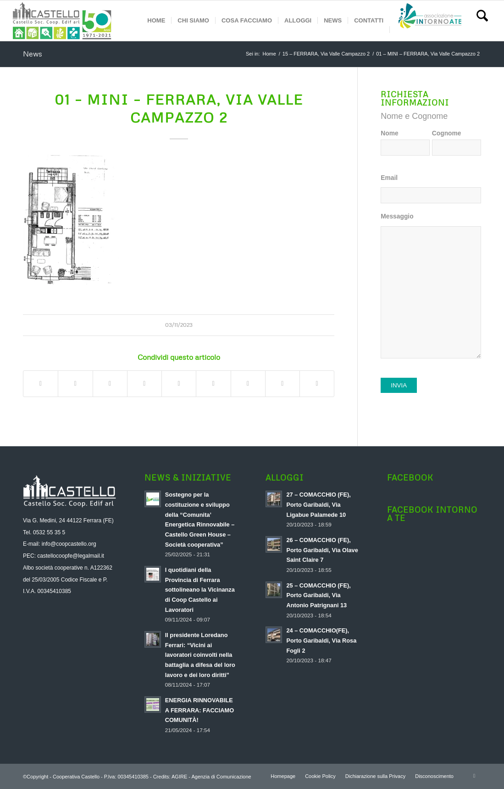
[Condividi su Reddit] (282, 384)
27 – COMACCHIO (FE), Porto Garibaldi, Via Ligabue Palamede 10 (318, 504)
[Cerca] (482, 20)
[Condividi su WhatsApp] (110, 384)
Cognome (446, 133)
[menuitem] (156, 20)
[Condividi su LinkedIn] (179, 384)
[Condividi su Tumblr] (213, 384)
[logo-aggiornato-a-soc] (62, 20)
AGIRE (179, 776)
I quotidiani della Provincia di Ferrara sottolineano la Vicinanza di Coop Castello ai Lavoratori (200, 589)
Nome (389, 133)
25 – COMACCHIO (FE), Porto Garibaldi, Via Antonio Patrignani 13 (318, 595)
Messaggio (397, 216)
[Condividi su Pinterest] (144, 384)
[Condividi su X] (75, 384)
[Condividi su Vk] (248, 384)
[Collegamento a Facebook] (474, 776)
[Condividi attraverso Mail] (317, 384)
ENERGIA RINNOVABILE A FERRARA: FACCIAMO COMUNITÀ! (199, 710)
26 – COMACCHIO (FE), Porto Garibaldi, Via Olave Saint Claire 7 (322, 550)
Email (389, 177)
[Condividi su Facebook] (40, 384)
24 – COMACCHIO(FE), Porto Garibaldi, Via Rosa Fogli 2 (321, 640)
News (32, 53)
